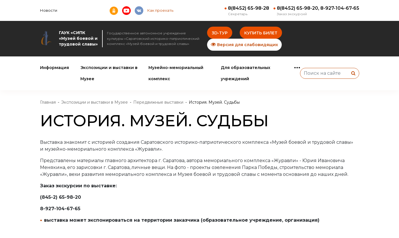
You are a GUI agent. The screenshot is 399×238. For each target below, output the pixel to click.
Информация (54, 67)
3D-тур (220, 33)
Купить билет (260, 33)
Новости (48, 10)
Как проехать (160, 10)
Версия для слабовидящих (244, 44)
